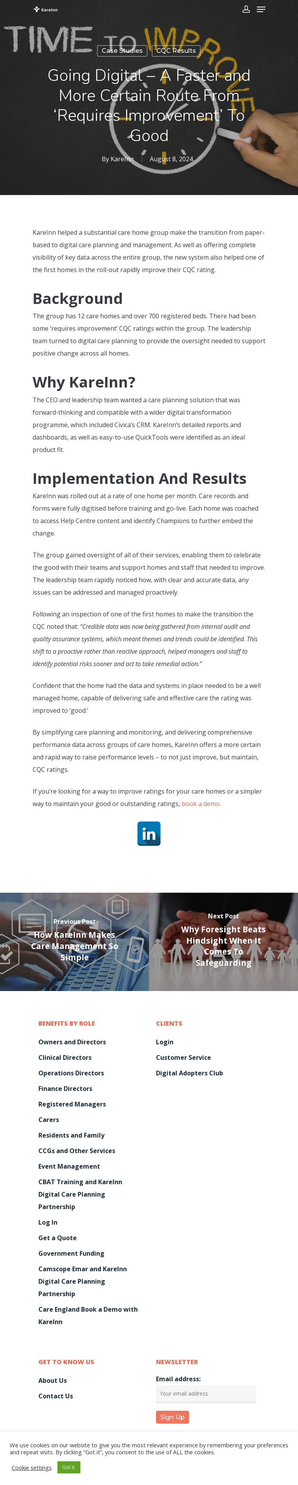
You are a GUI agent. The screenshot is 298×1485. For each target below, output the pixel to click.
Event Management (69, 1166)
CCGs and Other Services (76, 1150)
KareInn (122, 159)
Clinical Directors (65, 1057)
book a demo (201, 803)
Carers (48, 1119)
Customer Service (183, 1057)
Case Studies (122, 50)
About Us (52, 1380)
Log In (47, 1222)
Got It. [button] (69, 1467)
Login (164, 1042)
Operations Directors (71, 1073)
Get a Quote (57, 1238)
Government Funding (71, 1253)
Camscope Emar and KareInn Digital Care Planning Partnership (82, 1281)
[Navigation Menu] (261, 9)
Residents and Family (71, 1135)
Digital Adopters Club (189, 1073)
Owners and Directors (72, 1042)
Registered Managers (72, 1104)
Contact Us (55, 1396)
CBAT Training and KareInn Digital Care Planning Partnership (80, 1194)
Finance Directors (65, 1088)
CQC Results (176, 50)
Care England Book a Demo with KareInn (88, 1315)
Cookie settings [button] (32, 1467)
